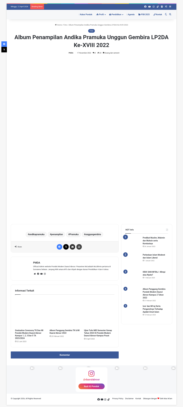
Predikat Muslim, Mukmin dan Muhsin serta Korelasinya (154, 241)
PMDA (71, 53)
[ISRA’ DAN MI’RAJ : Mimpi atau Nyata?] (133, 278)
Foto (65, 25)
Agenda (131, 14)
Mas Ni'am (168, 398)
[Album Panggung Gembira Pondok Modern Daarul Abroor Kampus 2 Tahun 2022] (133, 295)
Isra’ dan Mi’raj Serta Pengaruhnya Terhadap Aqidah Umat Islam (153, 309)
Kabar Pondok (85, 14)
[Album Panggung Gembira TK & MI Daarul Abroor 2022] (65, 312)
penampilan (57, 234)
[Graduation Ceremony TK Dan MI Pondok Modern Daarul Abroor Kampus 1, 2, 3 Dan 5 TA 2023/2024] (30, 312)
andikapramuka (36, 234)
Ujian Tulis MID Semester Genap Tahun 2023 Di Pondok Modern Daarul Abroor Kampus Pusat (98, 333)
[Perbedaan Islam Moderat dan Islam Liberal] (133, 261)
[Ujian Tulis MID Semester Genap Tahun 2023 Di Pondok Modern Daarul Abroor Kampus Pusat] (99, 312)
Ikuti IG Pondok (91, 386)
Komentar (65, 355)
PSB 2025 (144, 14)
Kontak (157, 14)
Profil (100, 14)
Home (58, 25)
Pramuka (74, 234)
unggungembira (93, 234)
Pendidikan (115, 14)
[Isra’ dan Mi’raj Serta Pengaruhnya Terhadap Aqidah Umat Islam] (133, 312)
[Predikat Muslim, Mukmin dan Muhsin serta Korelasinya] (133, 244)
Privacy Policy (117, 398)
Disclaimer (129, 398)
